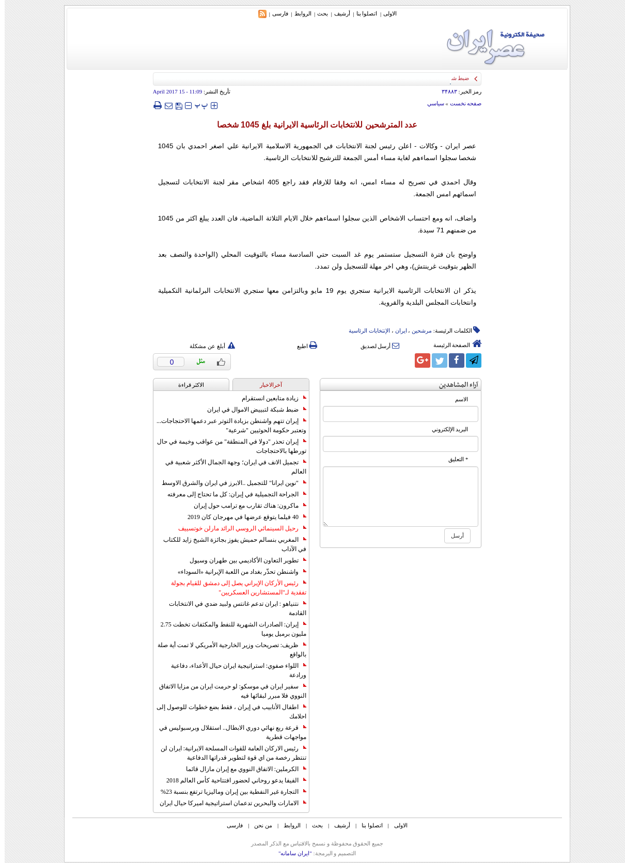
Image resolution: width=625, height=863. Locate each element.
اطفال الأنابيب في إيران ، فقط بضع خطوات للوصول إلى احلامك (227, 711)
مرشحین (417, 330)
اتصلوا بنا (362, 13)
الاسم (456, 399)
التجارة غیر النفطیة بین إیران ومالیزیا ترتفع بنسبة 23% (229, 791)
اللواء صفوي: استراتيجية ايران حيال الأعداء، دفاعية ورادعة (234, 670)
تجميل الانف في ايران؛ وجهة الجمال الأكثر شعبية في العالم (231, 467)
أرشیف (338, 13)
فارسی (276, 13)
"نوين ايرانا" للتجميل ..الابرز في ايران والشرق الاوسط (229, 483)
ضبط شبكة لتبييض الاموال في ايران (252, 409)
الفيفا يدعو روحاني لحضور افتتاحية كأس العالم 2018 (232, 780)
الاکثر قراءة (187, 385)
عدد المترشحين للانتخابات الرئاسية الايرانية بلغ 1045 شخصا (312, 124)
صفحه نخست (461, 103)
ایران (396, 330)
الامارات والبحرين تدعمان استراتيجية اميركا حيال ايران (228, 803)
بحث (317, 13)
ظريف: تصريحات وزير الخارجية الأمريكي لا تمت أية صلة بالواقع (227, 649)
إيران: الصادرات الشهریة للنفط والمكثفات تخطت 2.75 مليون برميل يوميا (229, 629)
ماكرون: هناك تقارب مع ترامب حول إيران (245, 505)
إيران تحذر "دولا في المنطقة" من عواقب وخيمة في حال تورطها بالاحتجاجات (227, 446)
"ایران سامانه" (290, 853)
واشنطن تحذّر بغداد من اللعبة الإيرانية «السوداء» (237, 571)
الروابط (298, 13)
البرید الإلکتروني (445, 429)
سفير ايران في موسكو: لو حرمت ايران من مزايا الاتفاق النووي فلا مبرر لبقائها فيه (228, 691)
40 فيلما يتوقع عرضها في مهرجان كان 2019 (242, 517)
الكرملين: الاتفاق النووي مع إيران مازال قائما (241, 769)
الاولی (385, 13)
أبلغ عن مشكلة (207, 346)
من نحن (258, 825)
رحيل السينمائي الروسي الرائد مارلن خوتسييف (238, 528)
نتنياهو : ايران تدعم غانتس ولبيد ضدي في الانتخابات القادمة (233, 608)
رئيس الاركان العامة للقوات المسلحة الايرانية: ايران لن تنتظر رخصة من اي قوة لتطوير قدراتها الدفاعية (229, 753)
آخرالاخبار (266, 385)
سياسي (431, 103)
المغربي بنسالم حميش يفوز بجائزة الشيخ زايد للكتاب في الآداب (230, 544)
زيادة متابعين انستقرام (269, 398)
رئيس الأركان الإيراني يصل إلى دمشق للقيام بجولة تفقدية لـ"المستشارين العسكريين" (234, 587)
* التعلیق (453, 459)
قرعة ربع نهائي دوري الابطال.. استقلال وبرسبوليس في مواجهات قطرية (228, 732)
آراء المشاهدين (454, 385)
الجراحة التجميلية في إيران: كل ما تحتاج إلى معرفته (232, 494)
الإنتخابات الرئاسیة (364, 330)
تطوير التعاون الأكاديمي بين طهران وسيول (243, 560)
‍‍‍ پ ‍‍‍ (197, 105)
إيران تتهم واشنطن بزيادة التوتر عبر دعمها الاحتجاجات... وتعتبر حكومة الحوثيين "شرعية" (227, 425)
